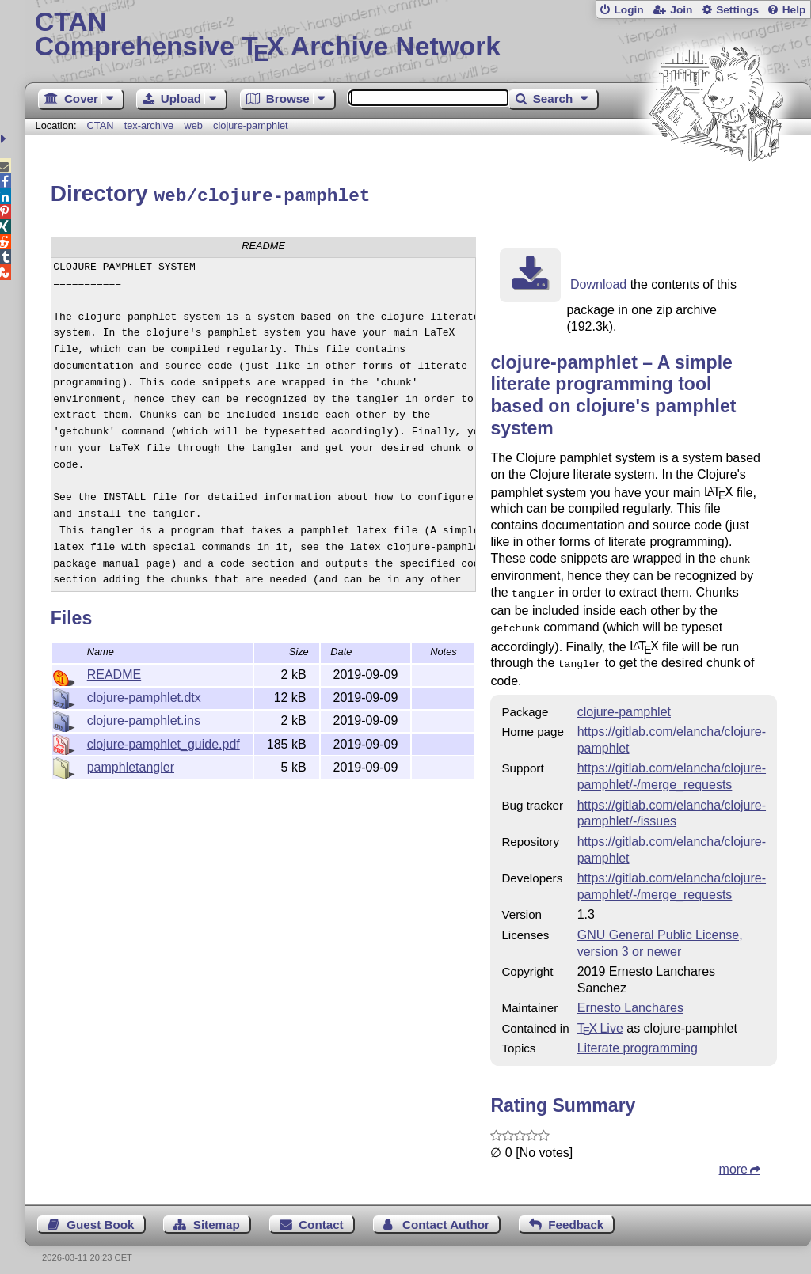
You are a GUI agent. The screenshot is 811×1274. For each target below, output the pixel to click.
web (193, 125)
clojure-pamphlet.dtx (144, 695)
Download (598, 282)
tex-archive (149, 125)
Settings (737, 10)
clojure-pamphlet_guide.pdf (163, 742)
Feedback (575, 1216)
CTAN (100, 125)
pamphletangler (130, 765)
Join (681, 10)
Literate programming (637, 1039)
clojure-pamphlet (250, 125)
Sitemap (216, 1216)
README (114, 672)
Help (794, 10)
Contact (321, 1216)
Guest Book (100, 1216)
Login (628, 10)
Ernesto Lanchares (630, 999)
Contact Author (445, 1216)
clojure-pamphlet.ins (143, 718)
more (733, 1160)
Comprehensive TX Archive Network (418, 35)
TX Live (600, 1019)
